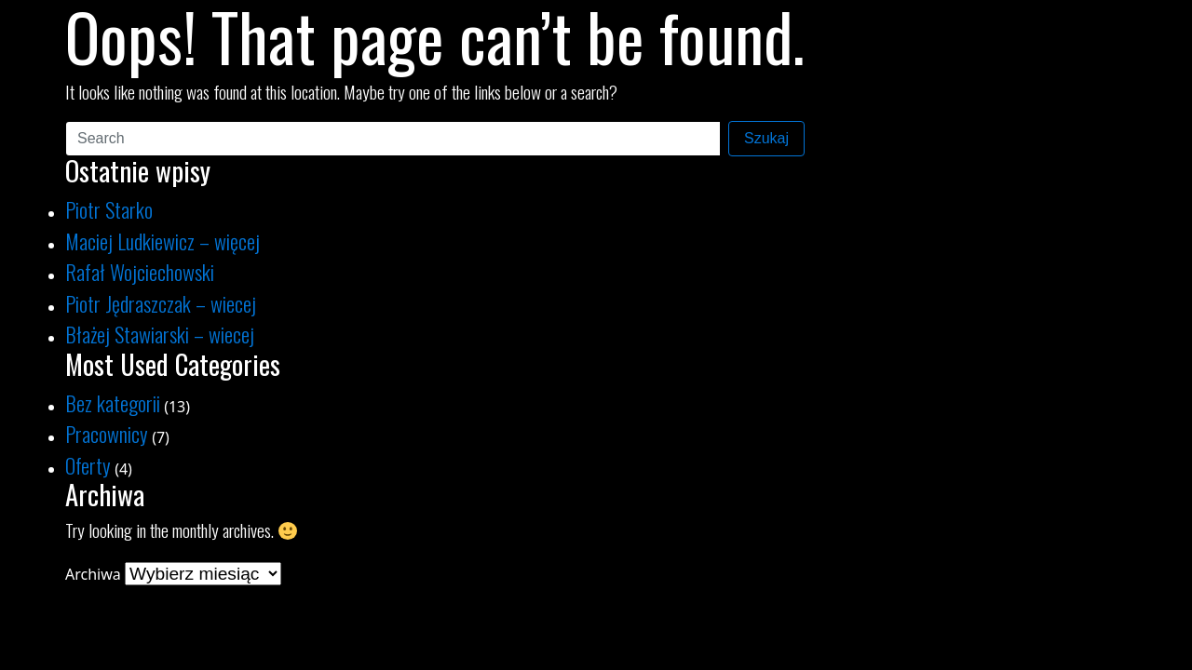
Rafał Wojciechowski (139, 271)
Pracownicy (106, 433)
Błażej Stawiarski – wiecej (159, 333)
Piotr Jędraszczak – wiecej (160, 303)
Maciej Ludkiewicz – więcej (162, 240)
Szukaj (766, 138)
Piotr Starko (109, 209)
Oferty (88, 464)
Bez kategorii (112, 402)
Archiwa (93, 574)
